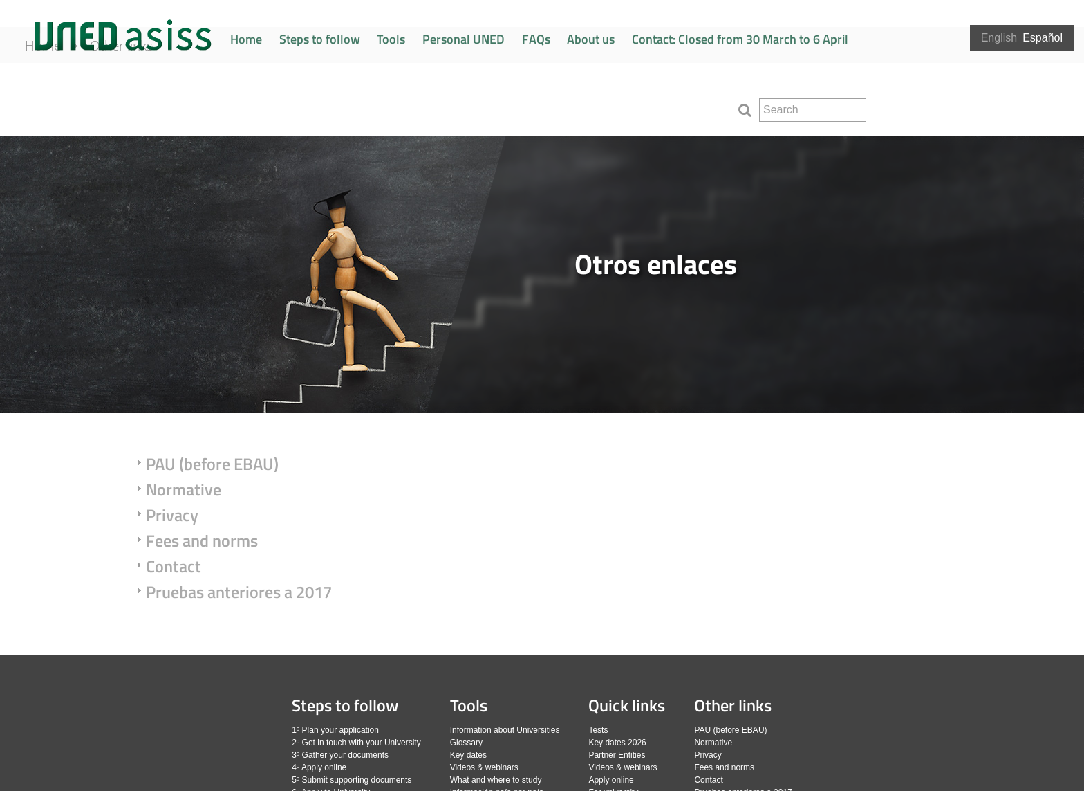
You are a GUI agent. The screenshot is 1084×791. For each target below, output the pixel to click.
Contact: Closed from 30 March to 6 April (740, 39)
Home (246, 39)
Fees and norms (202, 540)
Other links (140, 105)
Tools (391, 39)
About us (591, 39)
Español (1042, 38)
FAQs (536, 39)
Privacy (172, 515)
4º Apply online (319, 767)
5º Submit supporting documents (351, 780)
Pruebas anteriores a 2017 (239, 592)
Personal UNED (463, 39)
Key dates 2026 (617, 742)
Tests (598, 730)
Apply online (610, 780)
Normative (183, 489)
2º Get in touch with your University (356, 742)
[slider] (542, 274)
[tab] (542, 274)
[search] (812, 110)
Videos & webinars (484, 767)
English (999, 38)
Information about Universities (505, 730)
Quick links (626, 705)
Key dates (468, 755)
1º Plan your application (335, 730)
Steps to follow (319, 39)
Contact (173, 566)
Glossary (466, 742)
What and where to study (496, 780)
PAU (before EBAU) (212, 464)
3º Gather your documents (340, 755)
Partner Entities (616, 755)
